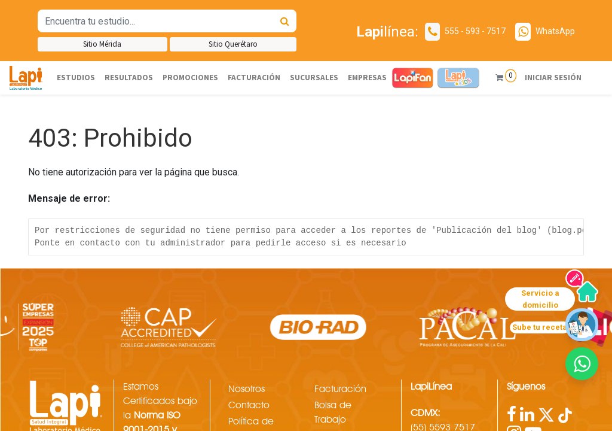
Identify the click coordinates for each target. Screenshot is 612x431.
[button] (581, 363)
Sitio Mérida (102, 44)
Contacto (249, 405)
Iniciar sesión (550, 77)
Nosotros (246, 388)
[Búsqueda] (284, 21)
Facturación (340, 388)
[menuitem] (76, 78)
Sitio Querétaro (233, 44)
